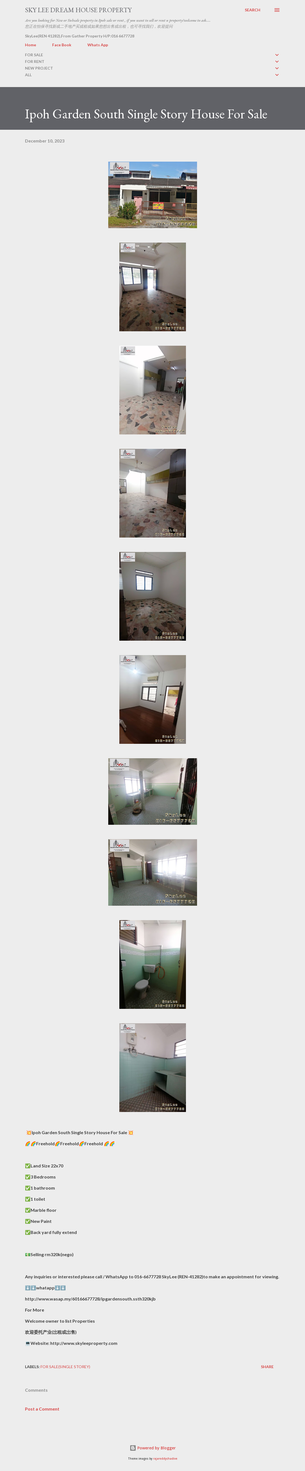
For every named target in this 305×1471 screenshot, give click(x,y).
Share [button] (267, 1366)
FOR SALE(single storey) (65, 1366)
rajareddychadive (165, 1458)
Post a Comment (42, 1408)
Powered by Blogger (153, 1447)
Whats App (97, 44)
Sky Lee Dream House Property (78, 10)
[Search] (252, 10)
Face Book (61, 44)
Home (30, 44)
